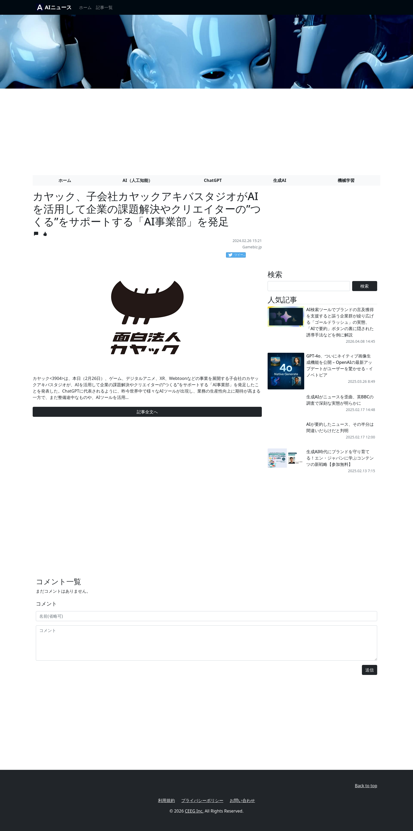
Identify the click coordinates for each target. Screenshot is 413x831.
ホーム (85, 7)
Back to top (366, 786)
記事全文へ (147, 412)
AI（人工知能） (137, 180)
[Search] (309, 286)
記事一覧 (104, 7)
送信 (369, 670)
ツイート (237, 255)
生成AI (279, 180)
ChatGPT (213, 180)
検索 (364, 286)
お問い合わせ (242, 800)
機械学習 (346, 180)
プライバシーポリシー (202, 800)
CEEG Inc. (194, 811)
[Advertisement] (206, 130)
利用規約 (166, 800)
